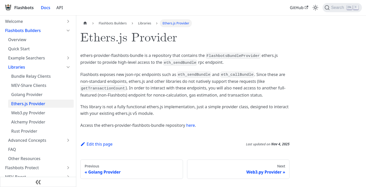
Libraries (16, 67)
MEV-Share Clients (28, 85)
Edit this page (96, 144)
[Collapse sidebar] (38, 182)
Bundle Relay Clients (31, 76)
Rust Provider (24, 131)
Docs (45, 7)
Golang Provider (26, 94)
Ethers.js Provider (28, 103)
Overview (17, 39)
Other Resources (24, 158)
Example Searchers (26, 58)
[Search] (342, 7)
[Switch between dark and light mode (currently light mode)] (315, 8)
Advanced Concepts (27, 140)
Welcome (14, 21)
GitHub (299, 7)
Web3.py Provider (28, 113)
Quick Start (19, 49)
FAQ (12, 149)
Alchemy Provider (28, 122)
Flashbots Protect (22, 167)
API (59, 7)
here (190, 125)
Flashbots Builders (23, 30)
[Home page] (85, 23)
